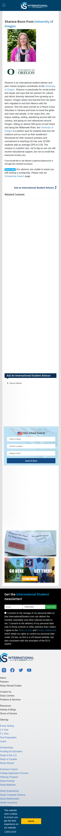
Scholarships (6, 747)
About (3, 678)
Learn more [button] (10, 831)
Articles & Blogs (8, 709)
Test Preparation (8, 737)
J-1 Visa (4, 730)
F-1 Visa (4, 733)
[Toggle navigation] (4, 5)
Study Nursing (7, 781)
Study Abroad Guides (11, 685)
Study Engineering (9, 791)
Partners (4, 682)
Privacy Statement (46, 630)
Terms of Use (25, 630)
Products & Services (10, 699)
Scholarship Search (14, 176)
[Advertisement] (30, 286)
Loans (3, 741)
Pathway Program (9, 777)
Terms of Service (8, 713)
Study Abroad (7, 763)
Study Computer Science (12, 795)
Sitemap (4, 719)
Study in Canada (8, 759)
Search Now (31, 460)
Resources (5, 706)
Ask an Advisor (16, 383)
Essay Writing (7, 726)
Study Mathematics (9, 798)
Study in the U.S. (8, 755)
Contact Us (5, 692)
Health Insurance (8, 802)
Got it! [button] (31, 821)
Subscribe (51, 607)
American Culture (9, 769)
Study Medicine (8, 785)
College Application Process (14, 773)
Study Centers (7, 695)
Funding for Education (11, 751)
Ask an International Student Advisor (35, 188)
